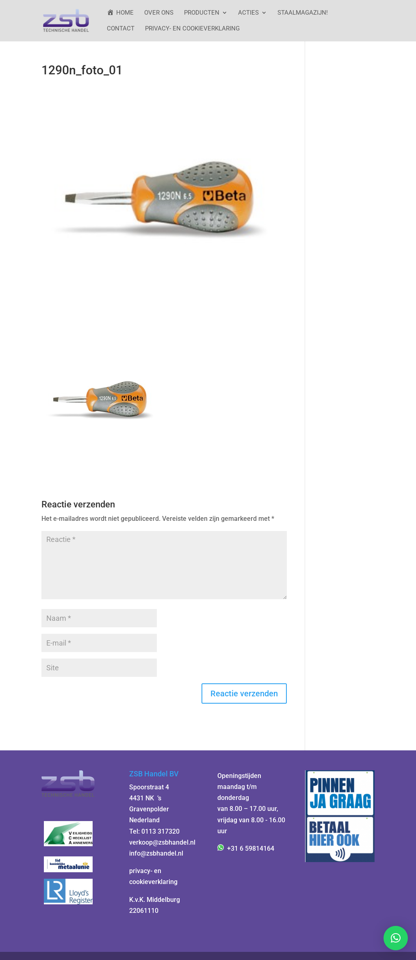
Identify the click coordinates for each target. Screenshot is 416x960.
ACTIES (248, 13)
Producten (201, 13)
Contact (120, 29)
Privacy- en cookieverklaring (192, 29)
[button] (396, 938)
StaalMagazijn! (302, 13)
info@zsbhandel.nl (156, 853)
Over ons (158, 13)
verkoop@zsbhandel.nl (162, 842)
